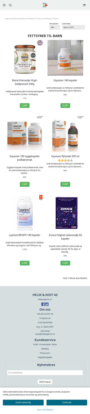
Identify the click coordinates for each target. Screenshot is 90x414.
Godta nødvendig (23, 402)
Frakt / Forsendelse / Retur (45, 344)
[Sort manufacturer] (54, 27)
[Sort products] (73, 27)
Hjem (7, 18)
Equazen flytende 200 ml (65, 156)
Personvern (45, 353)
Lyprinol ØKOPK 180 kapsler (24, 235)
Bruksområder (17, 18)
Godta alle (66, 402)
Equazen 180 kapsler (65, 80)
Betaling (45, 349)
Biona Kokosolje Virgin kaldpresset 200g (24, 82)
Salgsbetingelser (45, 357)
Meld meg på (45, 382)
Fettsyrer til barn (51, 18)
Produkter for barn (34, 18)
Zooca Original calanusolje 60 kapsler (65, 237)
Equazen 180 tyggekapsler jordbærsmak (25, 158)
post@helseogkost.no (45, 334)
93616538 (45, 331)
